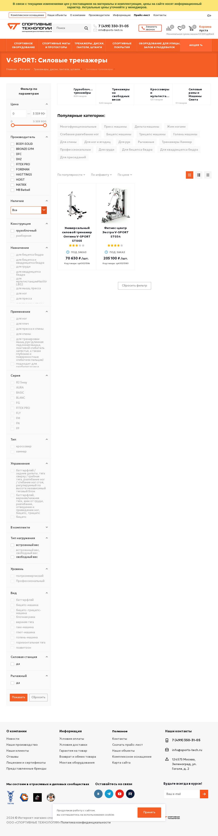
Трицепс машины (152, 134)
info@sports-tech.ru (110, 30)
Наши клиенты (17, 751)
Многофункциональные (78, 126)
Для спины (68, 142)
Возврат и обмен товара (77, 756)
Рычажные (146, 142)
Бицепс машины (118, 134)
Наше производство (22, 745)
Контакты (159, 15)
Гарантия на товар (73, 751)
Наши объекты (57, 15)
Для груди (106, 149)
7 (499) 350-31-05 (112, 26)
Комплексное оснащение (27, 15)
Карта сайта (121, 762)
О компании (77, 15)
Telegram (109, 794)
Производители (99, 15)
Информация (122, 15)
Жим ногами (176, 126)
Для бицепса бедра (137, 149)
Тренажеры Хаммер (177, 142)
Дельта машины (147, 126)
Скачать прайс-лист (127, 745)
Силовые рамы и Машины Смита (195, 94)
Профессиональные (75, 149)
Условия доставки (73, 745)
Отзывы (12, 756)
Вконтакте (98, 794)
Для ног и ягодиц (97, 142)
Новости (12, 739)
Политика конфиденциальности (86, 822)
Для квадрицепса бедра (179, 149)
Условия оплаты (71, 739)
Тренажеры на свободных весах (121, 94)
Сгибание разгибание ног (79, 134)
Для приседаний (73, 157)
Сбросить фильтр (134, 285)
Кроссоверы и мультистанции (160, 93)
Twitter (130, 794)
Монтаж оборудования (77, 762)
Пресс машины (115, 126)
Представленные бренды (26, 768)
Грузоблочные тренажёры (84, 91)
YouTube (119, 794)
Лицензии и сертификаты (26, 762)
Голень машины (185, 134)
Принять (149, 812)
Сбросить (38, 697)
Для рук (124, 142)
